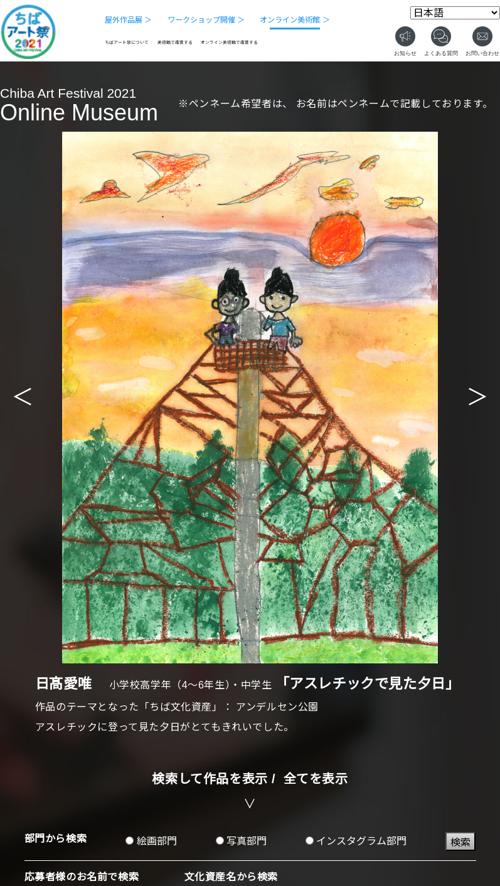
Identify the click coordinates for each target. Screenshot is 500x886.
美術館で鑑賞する (175, 42)
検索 (460, 842)
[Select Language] (455, 12)
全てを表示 (316, 779)
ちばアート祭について (127, 42)
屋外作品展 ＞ (128, 20)
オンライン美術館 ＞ (294, 20)
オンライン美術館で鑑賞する (229, 42)
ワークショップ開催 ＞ (206, 20)
